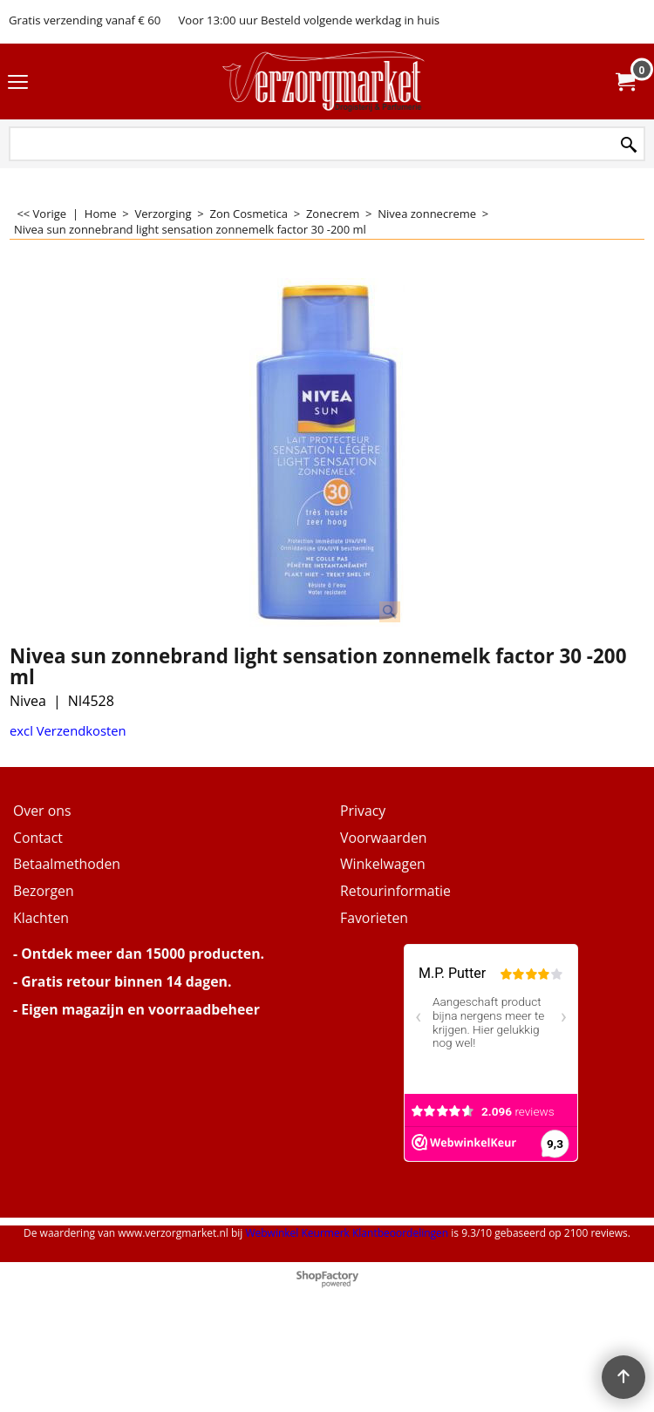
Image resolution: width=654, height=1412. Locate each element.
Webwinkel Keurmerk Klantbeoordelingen (346, 1232)
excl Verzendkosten (68, 730)
